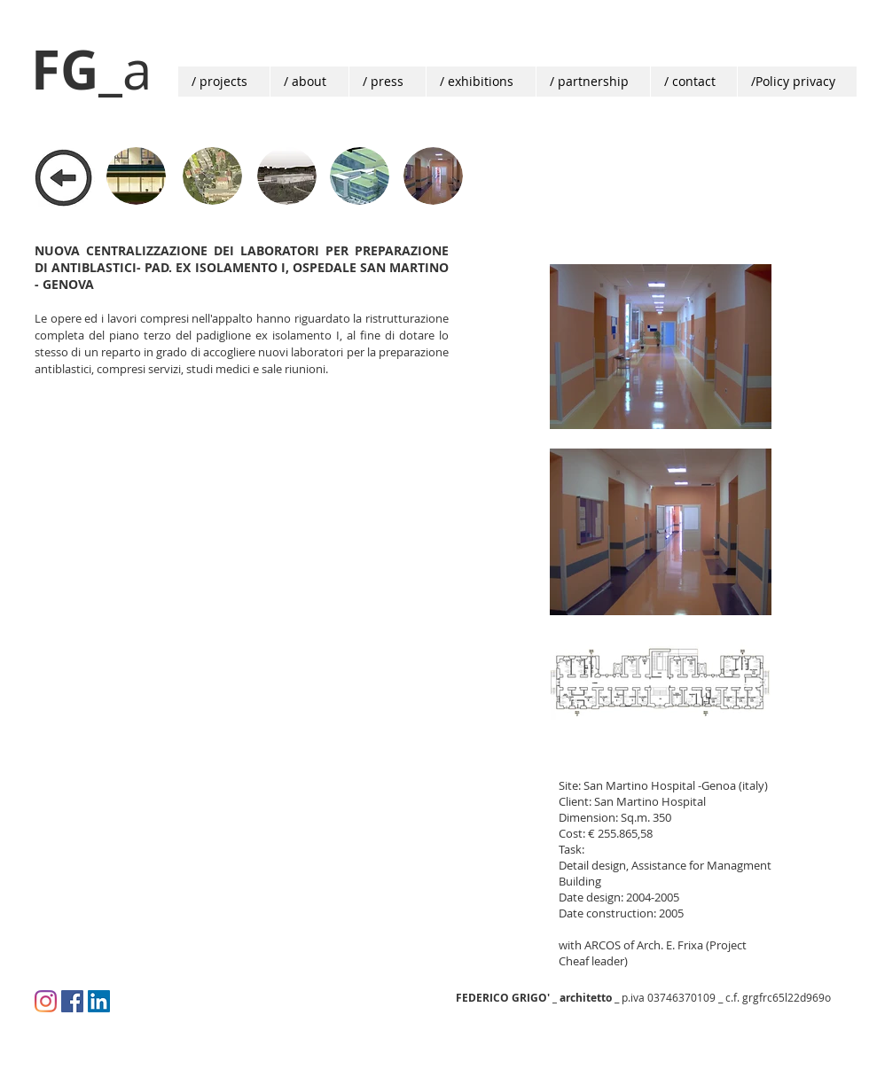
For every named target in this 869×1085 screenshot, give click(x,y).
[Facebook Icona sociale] (72, 1001)
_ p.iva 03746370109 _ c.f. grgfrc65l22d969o (643, 997)
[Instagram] (46, 1001)
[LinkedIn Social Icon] (99, 1001)
